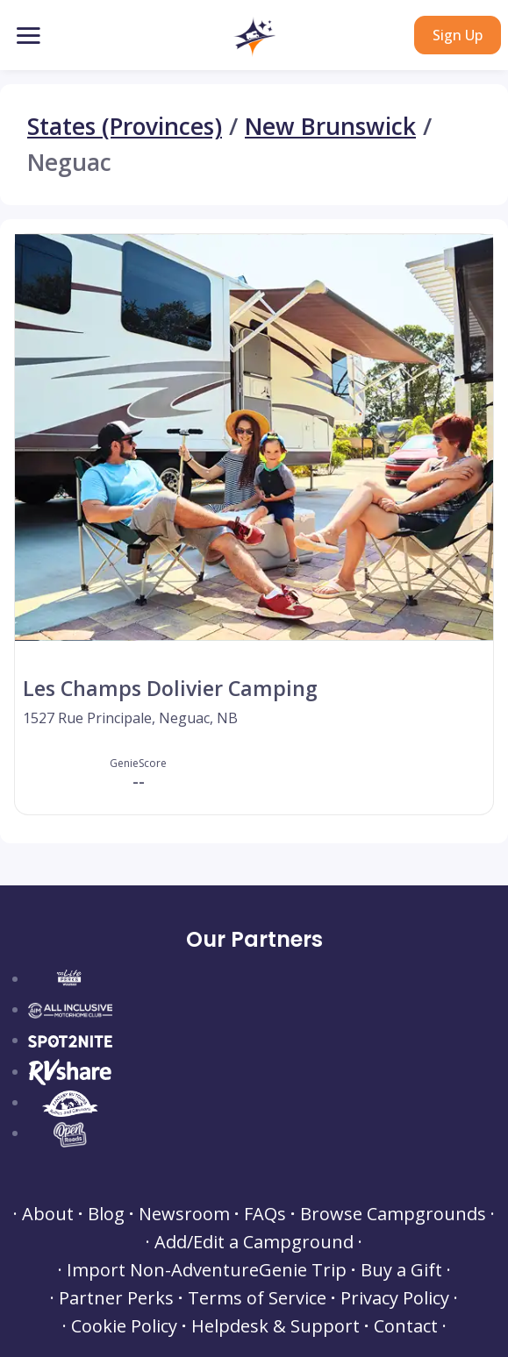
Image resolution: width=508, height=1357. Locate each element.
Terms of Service (257, 1298)
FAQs (265, 1214)
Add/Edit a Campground (254, 1242)
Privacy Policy (394, 1298)
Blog (106, 1214)
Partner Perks (116, 1298)
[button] (254, 37)
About (48, 1214)
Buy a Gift (401, 1270)
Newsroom (184, 1214)
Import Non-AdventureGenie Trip (207, 1270)
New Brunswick (330, 126)
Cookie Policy (124, 1326)
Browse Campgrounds (393, 1214)
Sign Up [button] (458, 35)
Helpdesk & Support (275, 1326)
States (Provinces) (124, 126)
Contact (406, 1326)
